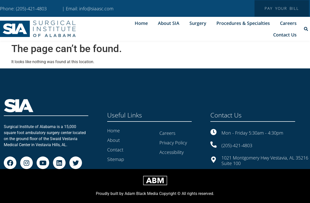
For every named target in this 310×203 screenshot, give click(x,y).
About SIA (168, 23)
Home (141, 23)
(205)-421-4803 (236, 145)
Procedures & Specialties (243, 23)
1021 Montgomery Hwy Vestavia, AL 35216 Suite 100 (264, 160)
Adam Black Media (141, 193)
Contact (115, 150)
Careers (288, 23)
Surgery (197, 23)
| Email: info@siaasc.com (88, 9)
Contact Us (285, 35)
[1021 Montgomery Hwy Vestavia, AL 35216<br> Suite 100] (213, 159)
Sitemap (115, 159)
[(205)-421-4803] (213, 144)
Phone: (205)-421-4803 (23, 9)
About (113, 140)
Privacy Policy (173, 143)
